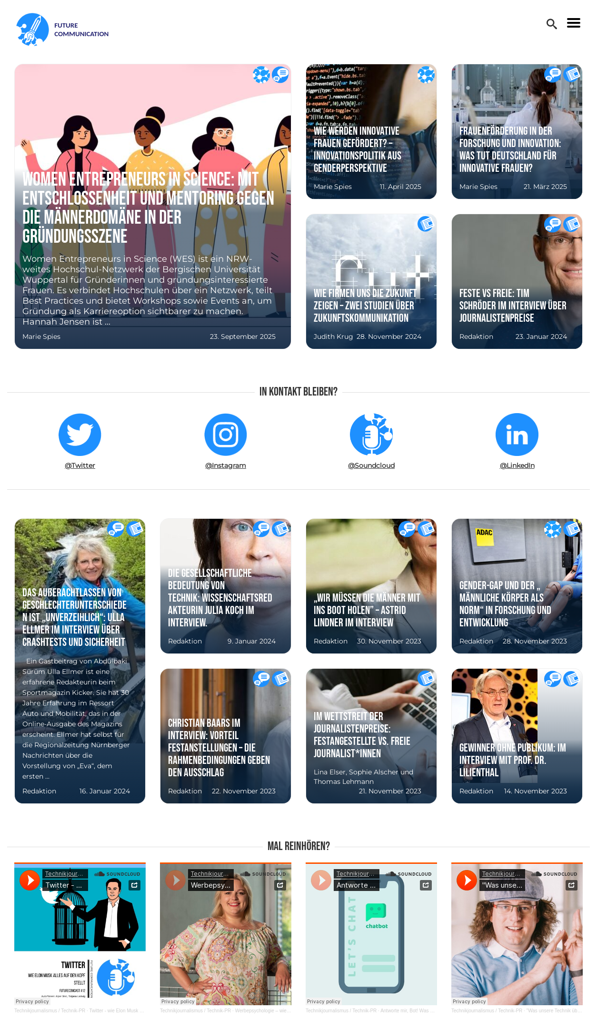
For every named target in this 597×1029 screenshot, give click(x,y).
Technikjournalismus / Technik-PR (49, 1010)
